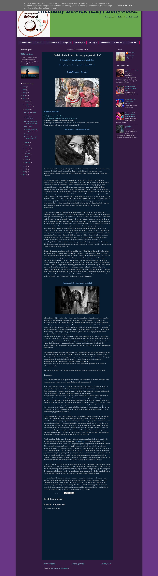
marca (27, 156)
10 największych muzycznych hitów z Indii (131, 88)
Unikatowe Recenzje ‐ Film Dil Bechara (30, 137)
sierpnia (27, 142)
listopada (27, 104)
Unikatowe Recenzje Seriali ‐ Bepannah (30, 122)
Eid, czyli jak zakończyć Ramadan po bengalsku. (61, 118)
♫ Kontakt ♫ (133, 42)
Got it (131, 6)
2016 (24, 174)
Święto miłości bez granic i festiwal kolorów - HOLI (130, 114)
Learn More (122, 6)
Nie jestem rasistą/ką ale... (54, 116)
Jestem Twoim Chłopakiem (28, 118)
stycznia (27, 162)
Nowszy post (49, 564)
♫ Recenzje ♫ (79, 42)
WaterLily (131, 53)
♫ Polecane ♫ (119, 42)
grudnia (27, 101)
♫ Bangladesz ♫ (53, 42)
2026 (24, 87)
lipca (26, 145)
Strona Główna (26, 42)
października (29, 107)
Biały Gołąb (28, 126)
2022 (24, 93)
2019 (24, 166)
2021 (24, 95)
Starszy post (106, 564)
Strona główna (78, 564)
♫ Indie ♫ (39, 42)
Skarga (26, 134)
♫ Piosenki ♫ (105, 42)
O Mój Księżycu (27, 54)
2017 (24, 172)
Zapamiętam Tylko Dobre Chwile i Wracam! (130, 101)
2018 (24, 169)
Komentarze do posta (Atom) (60, 568)
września (27, 109)
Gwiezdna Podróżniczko (129, 127)
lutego (27, 159)
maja (26, 151)
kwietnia (27, 153)
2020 (24, 98)
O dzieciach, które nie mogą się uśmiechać (31, 130)
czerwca (27, 148)
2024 (24, 90)
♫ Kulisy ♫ (92, 42)
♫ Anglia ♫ (66, 42)
